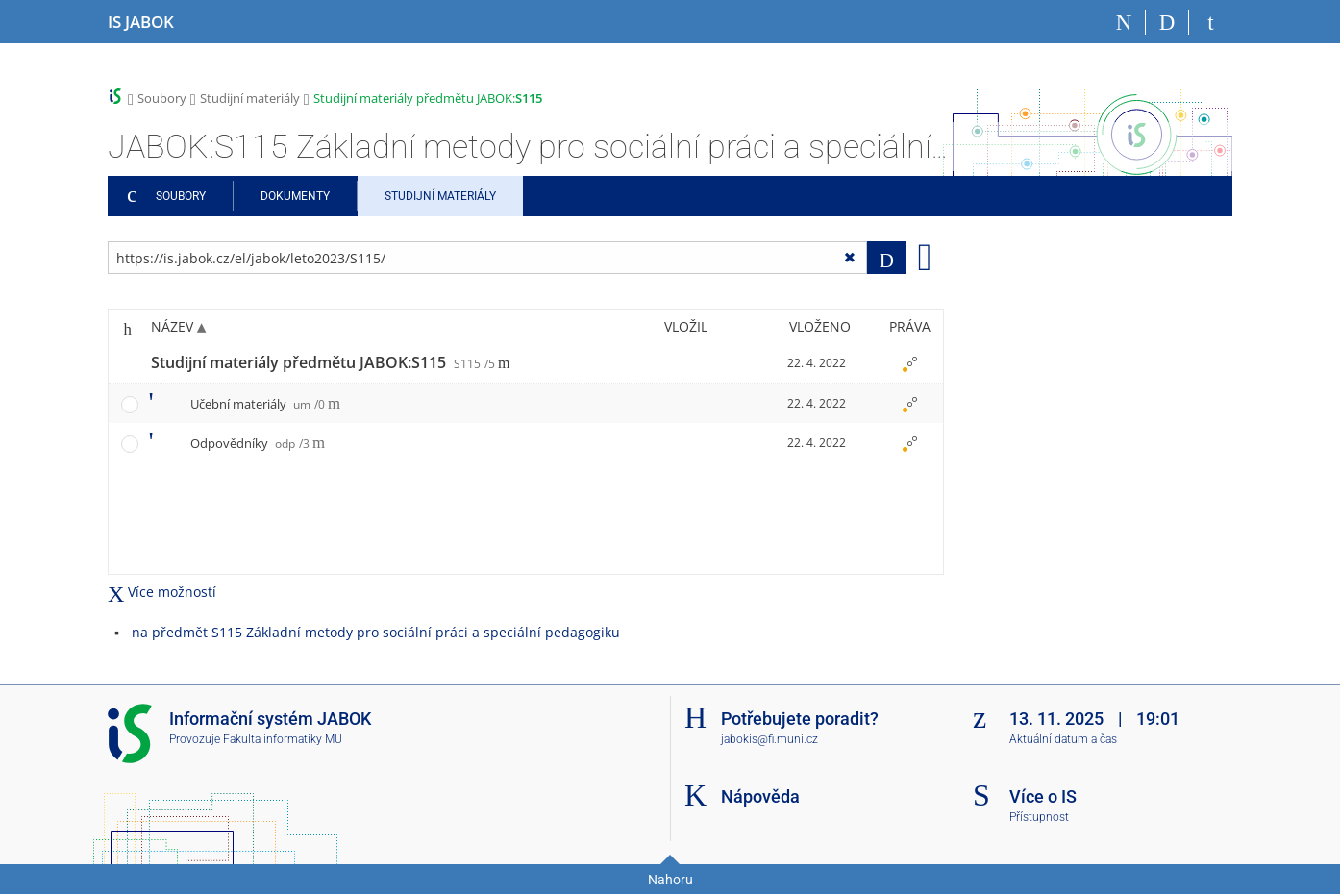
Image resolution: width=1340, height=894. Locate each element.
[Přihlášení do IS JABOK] (1210, 22)
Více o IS (1043, 796)
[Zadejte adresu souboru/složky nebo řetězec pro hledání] (487, 257)
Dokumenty (295, 196)
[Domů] (1124, 22)
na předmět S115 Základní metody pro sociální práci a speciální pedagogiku (376, 632)
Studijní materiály (250, 98)
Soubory (161, 98)
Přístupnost (1039, 817)
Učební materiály (257, 403)
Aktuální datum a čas (1063, 739)
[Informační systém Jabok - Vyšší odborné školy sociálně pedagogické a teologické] (141, 22)
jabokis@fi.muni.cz (769, 739)
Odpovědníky (250, 443)
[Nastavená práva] (909, 363)
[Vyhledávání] (1167, 22)
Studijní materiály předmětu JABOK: (427, 98)
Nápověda (760, 796)
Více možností (162, 592)
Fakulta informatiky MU (282, 739)
